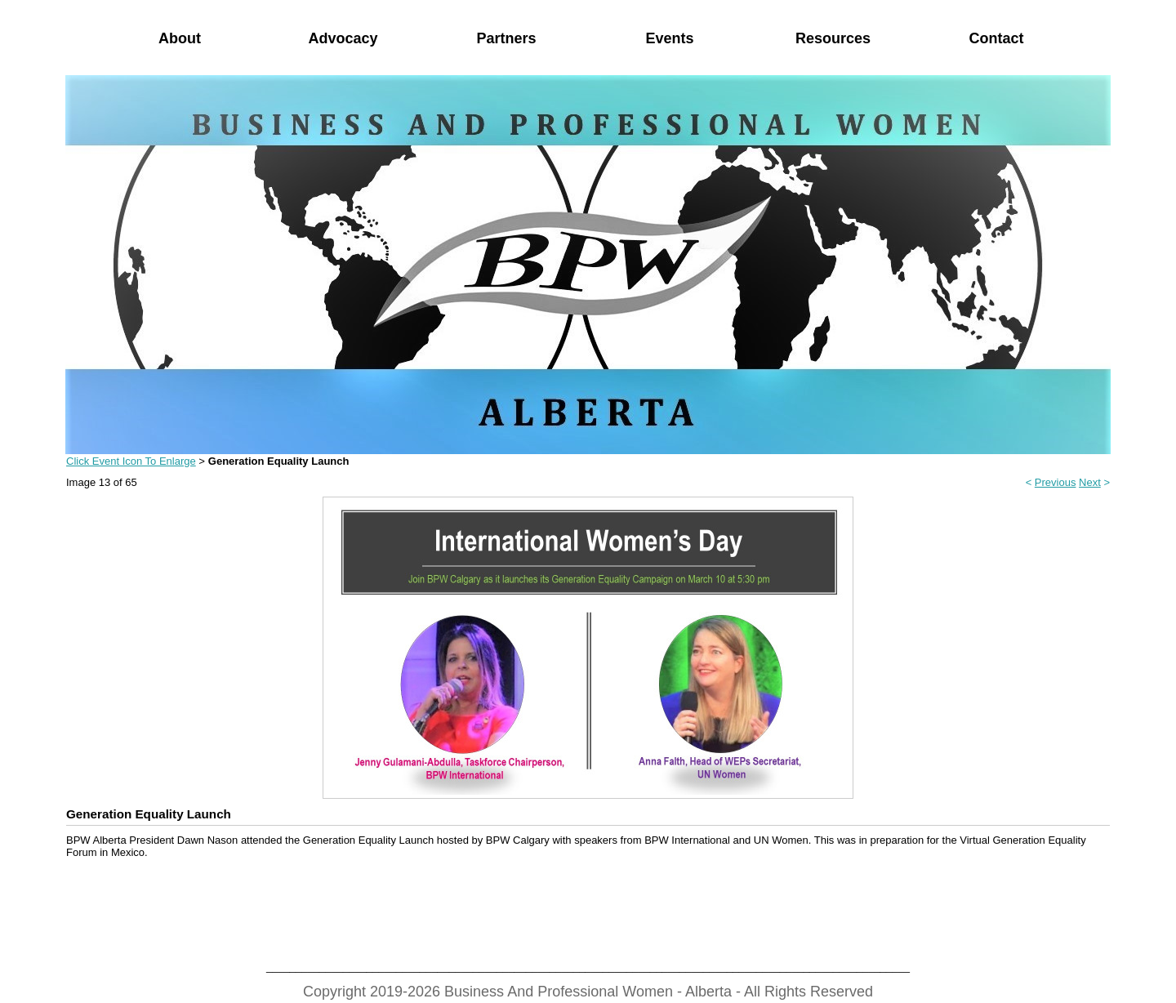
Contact (996, 38)
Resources (833, 38)
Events (669, 38)
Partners (506, 38)
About (179, 38)
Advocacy (342, 38)
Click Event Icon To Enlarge (131, 461)
